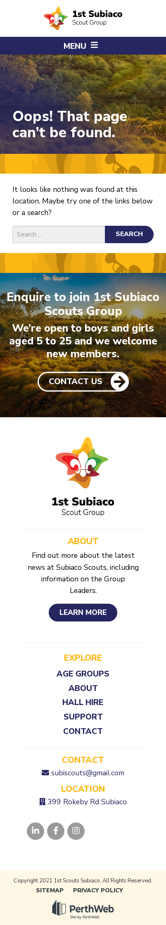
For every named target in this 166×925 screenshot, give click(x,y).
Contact (83, 731)
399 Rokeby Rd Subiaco (87, 802)
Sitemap (50, 890)
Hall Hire (83, 702)
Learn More (83, 612)
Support (83, 716)
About (83, 688)
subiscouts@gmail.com (87, 773)
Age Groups (83, 673)
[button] (83, 46)
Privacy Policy (98, 890)
